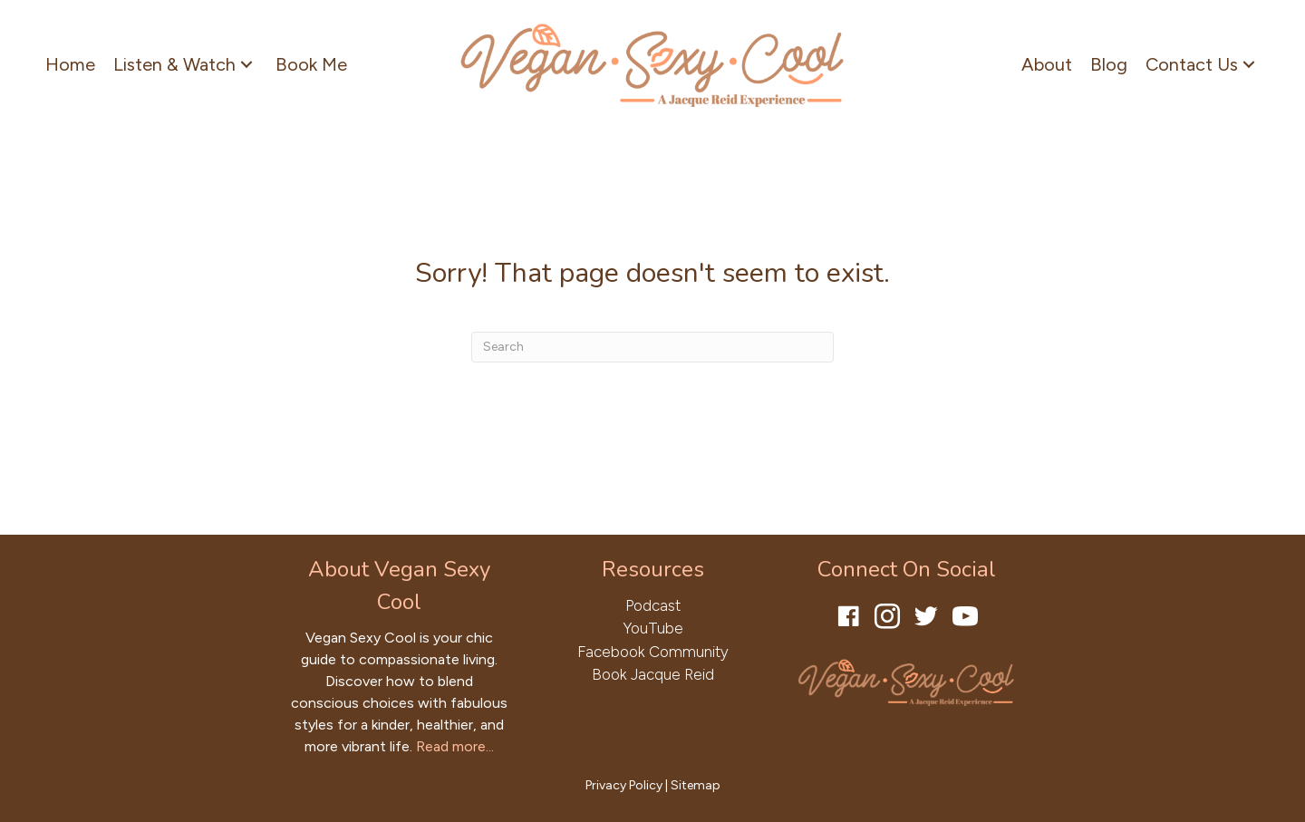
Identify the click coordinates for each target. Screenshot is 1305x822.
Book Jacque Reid (653, 674)
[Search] (652, 347)
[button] (246, 63)
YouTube (653, 628)
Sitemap (695, 785)
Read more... (455, 746)
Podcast (653, 605)
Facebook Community (653, 652)
